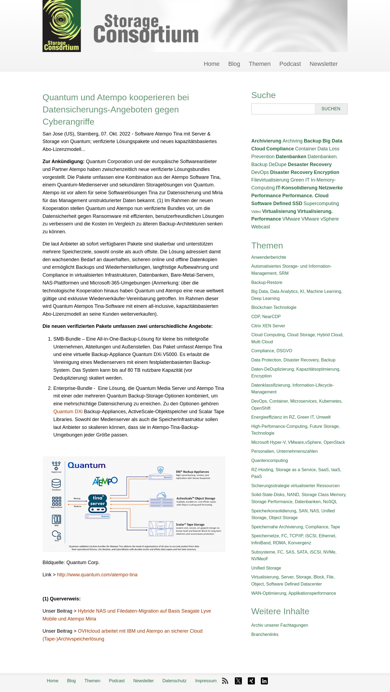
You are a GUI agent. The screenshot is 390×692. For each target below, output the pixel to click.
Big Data (332, 141)
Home (212, 63)
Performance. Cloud (305, 195)
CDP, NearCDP (266, 316)
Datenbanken (291, 156)
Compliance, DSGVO (271, 350)
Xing (251, 680)
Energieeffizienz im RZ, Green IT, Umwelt (291, 417)
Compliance (280, 148)
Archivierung (266, 141)
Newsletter (324, 63)
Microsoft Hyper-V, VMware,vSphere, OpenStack (298, 442)
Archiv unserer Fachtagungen (279, 625)
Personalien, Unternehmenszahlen (284, 451)
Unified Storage (266, 568)
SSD (297, 203)
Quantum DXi (68, 411)
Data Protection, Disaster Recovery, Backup (293, 360)
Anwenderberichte (268, 257)
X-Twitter (238, 680)
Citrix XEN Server (268, 326)
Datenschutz (174, 680)
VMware (291, 219)
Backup (312, 141)
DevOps (260, 172)
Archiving (292, 141)
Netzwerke (331, 187)
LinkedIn (264, 680)
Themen (260, 63)
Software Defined (271, 203)
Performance (266, 195)
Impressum (206, 680)
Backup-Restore (266, 282)
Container (305, 148)
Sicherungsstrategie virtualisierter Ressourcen (295, 485)
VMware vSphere (320, 219)
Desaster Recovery (310, 164)
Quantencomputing (269, 460)
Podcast (290, 63)
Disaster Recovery (291, 172)
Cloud (258, 148)
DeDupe (278, 164)
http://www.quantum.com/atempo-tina (97, 574)
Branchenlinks (265, 634)
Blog (234, 63)
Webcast (260, 226)
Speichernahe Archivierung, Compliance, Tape (295, 527)
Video (256, 211)
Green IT (300, 180)
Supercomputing (321, 203)
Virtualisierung (279, 211)
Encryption (326, 172)
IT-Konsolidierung (296, 187)
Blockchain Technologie (274, 307)
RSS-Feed (225, 680)
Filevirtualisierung (270, 180)
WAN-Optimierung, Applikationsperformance (293, 593)
